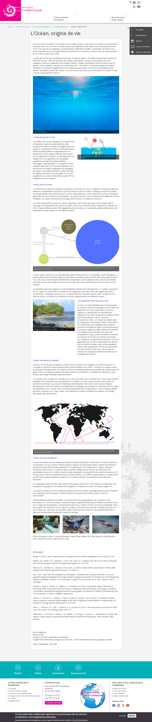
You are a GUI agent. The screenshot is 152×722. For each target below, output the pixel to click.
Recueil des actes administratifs (63, 6)
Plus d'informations (80, 720)
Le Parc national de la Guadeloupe (64, 9)
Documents (58, 673)
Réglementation (14, 701)
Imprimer (128, 28)
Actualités (55, 2)
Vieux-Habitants (119, 693)
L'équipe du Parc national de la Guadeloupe (24, 696)
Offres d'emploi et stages (74, 2)
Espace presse (78, 673)
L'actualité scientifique (60, 27)
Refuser (132, 716)
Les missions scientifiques (41, 27)
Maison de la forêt (120, 689)
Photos (18, 673)
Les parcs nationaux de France (114, 2)
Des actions (117, 14)
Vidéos (38, 673)
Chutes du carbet (120, 691)
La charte (12, 698)
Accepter (122, 716)
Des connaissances (92, 14)
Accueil (10, 27)
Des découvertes (63, 14)
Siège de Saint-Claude (121, 696)
